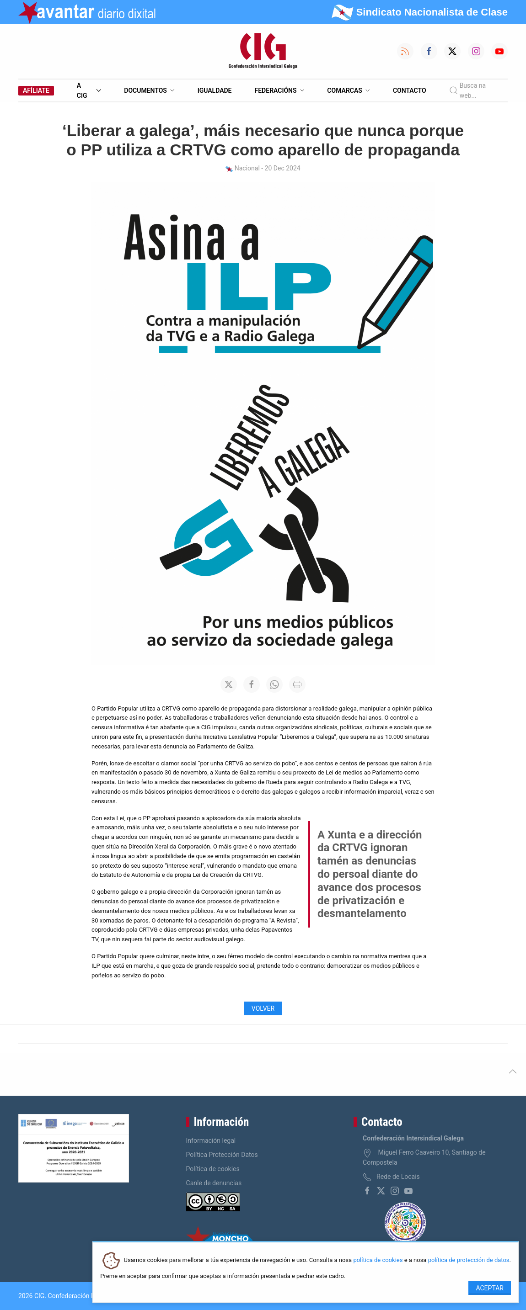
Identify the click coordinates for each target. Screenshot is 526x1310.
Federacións (280, 90)
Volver (263, 1008)
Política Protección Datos (222, 1154)
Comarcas (348, 90)
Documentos (149, 90)
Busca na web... (467, 90)
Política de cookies (213, 1168)
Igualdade (215, 90)
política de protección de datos (469, 1260)
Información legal (211, 1140)
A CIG (89, 90)
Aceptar (490, 1288)
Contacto (409, 90)
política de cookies (378, 1260)
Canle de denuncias (214, 1183)
